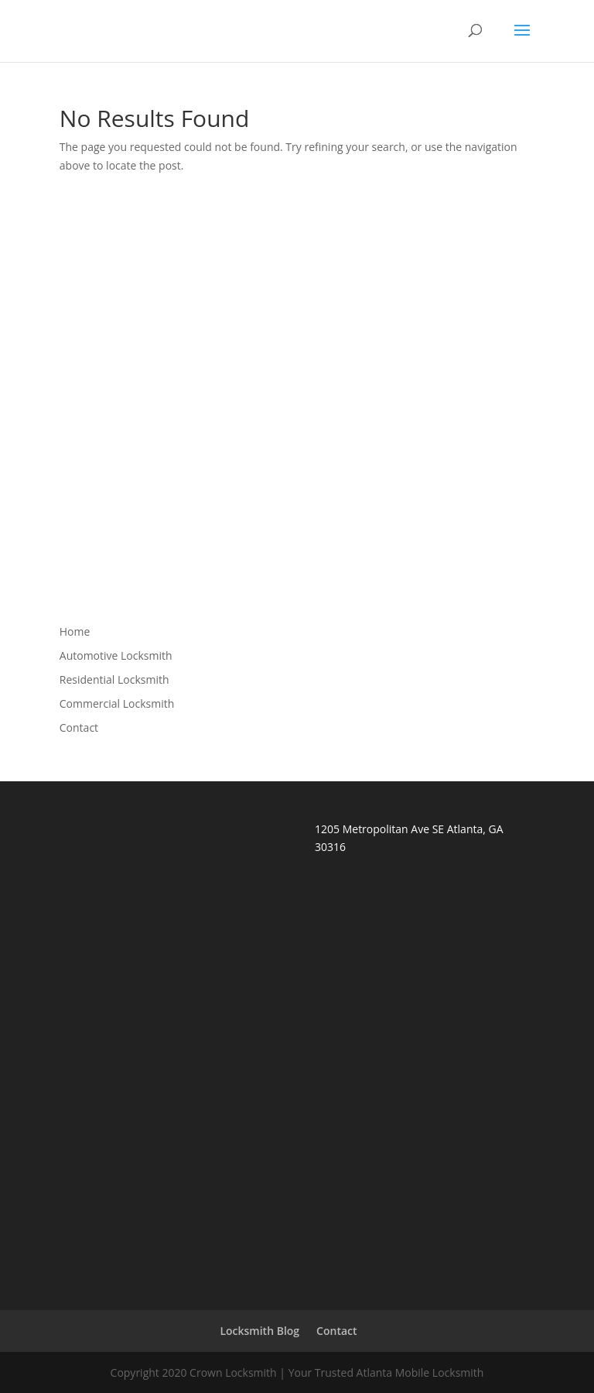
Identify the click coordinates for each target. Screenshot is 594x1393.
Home (75, 631)
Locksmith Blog (259, 1330)
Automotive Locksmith (116, 655)
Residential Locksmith (114, 679)
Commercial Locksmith (117, 703)
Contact (79, 727)
